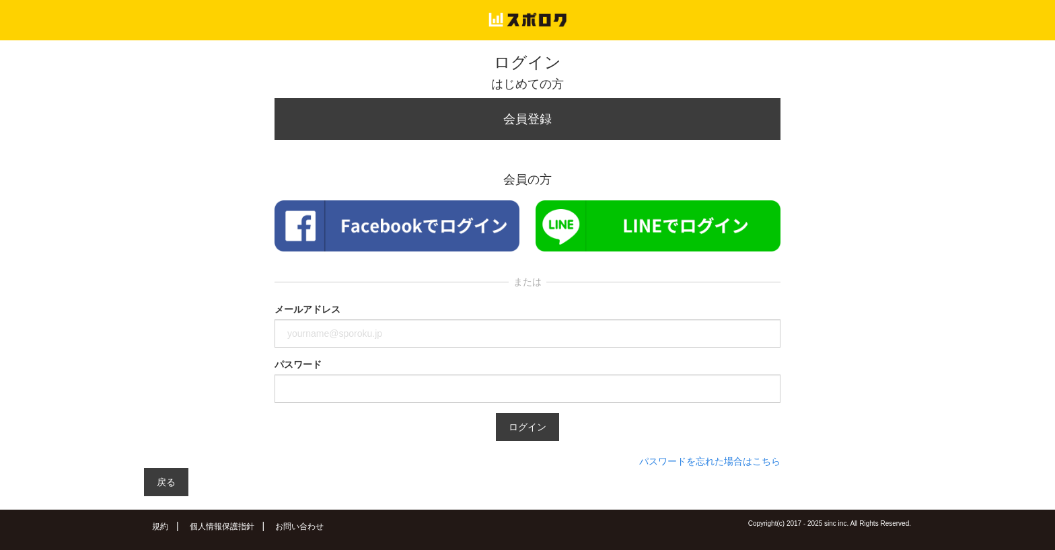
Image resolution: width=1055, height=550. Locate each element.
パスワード (298, 364)
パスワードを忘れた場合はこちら (709, 461)
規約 (160, 526)
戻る (166, 482)
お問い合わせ (299, 526)
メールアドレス (307, 309)
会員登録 (527, 119)
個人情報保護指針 (222, 526)
